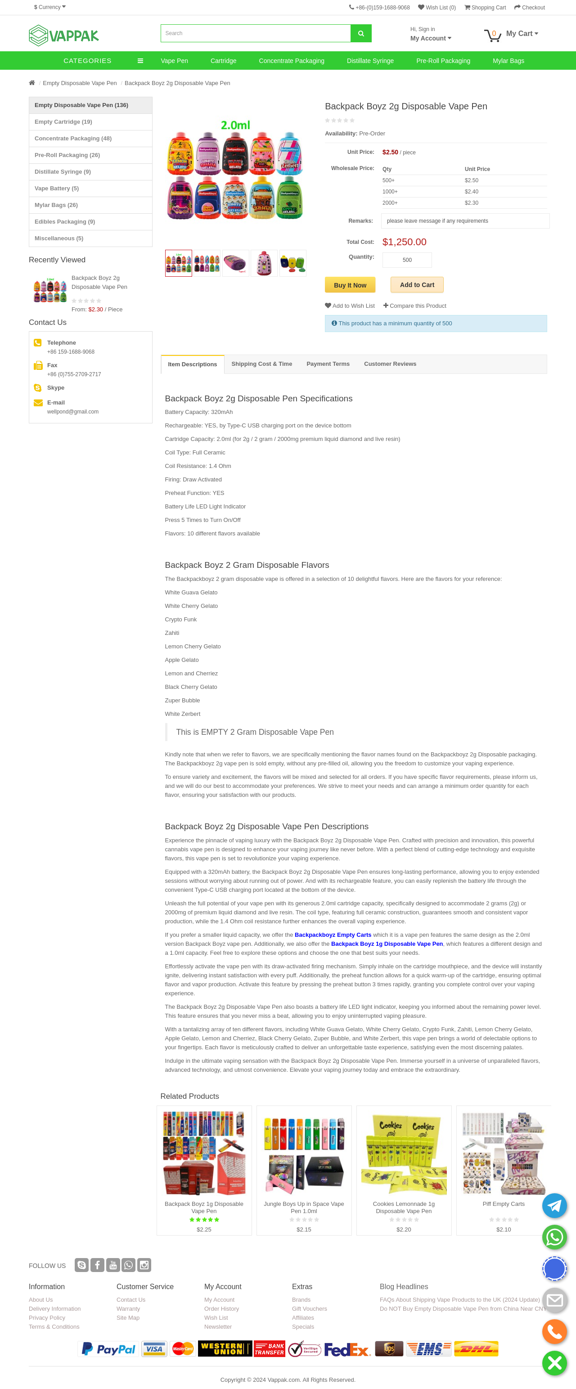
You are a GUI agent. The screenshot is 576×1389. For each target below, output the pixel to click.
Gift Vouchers (309, 1308)
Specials (303, 1326)
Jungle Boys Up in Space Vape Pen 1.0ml (304, 1207)
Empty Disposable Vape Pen (80, 83)
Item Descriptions (192, 364)
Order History (221, 1308)
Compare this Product (414, 305)
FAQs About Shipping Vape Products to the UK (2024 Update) (460, 1299)
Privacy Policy (47, 1317)
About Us (41, 1299)
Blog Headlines (404, 1286)
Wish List (216, 1317)
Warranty (128, 1308)
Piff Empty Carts (504, 1203)
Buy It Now (350, 285)
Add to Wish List (350, 305)
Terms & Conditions (54, 1326)
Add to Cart (417, 284)
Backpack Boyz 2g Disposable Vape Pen (177, 83)
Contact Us (131, 1299)
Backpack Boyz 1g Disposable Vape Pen (387, 943)
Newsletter (218, 1326)
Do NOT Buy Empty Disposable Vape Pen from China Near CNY (463, 1308)
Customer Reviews (390, 363)
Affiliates (303, 1317)
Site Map (128, 1317)
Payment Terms (328, 363)
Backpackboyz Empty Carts (333, 934)
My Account (219, 1299)
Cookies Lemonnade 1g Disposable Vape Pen (404, 1207)
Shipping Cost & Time (262, 363)
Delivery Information (55, 1308)
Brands (301, 1299)
